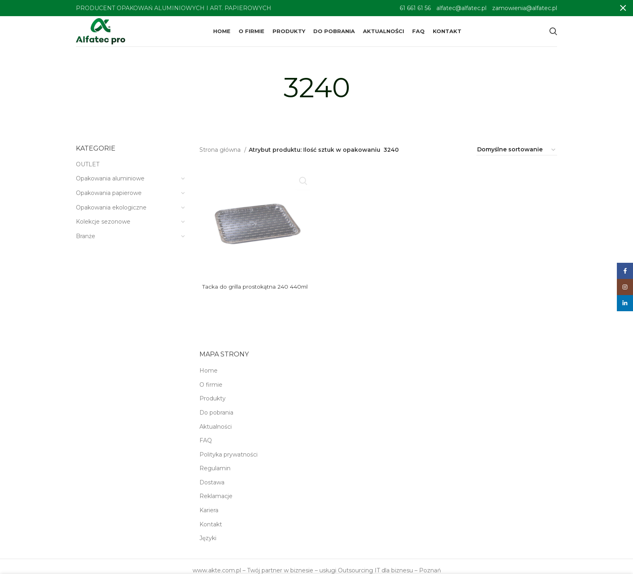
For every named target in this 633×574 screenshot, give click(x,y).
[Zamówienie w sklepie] (516, 155)
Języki (207, 544)
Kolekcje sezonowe (103, 227)
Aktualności (215, 432)
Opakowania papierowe (109, 198)
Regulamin (215, 474)
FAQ (205, 446)
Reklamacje (216, 502)
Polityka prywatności (228, 460)
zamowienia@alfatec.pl (524, 8)
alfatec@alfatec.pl (461, 8)
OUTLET (87, 170)
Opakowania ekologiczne (111, 213)
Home (208, 376)
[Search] (553, 34)
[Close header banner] (623, 8)
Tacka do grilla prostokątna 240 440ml (255, 292)
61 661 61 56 (415, 8)
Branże (85, 241)
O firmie (210, 390)
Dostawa (211, 488)
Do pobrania (216, 418)
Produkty (212, 404)
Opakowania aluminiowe (110, 184)
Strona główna (220, 155)
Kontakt (210, 530)
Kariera (208, 516)
